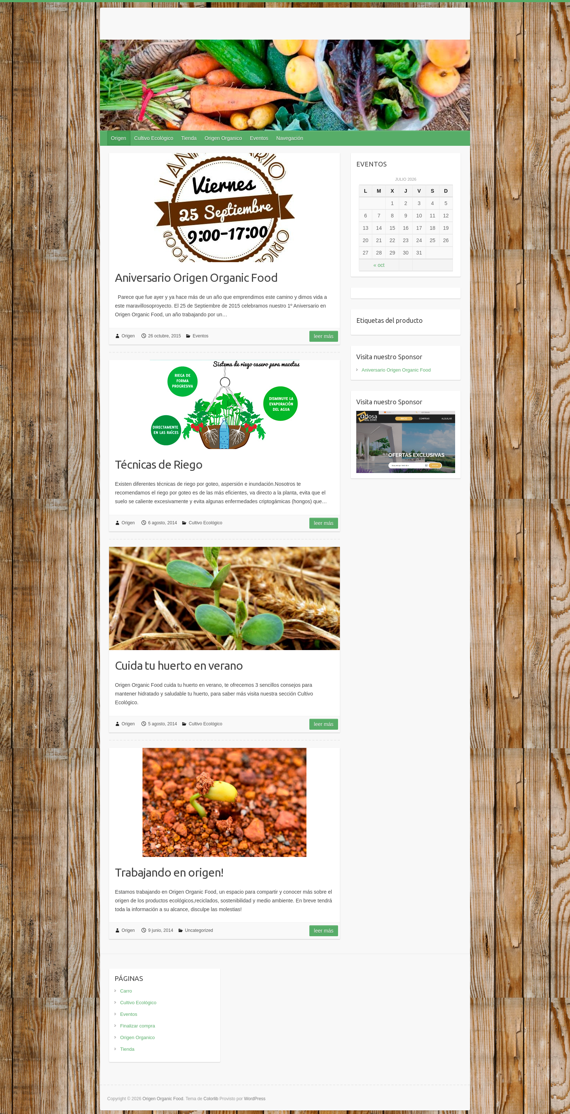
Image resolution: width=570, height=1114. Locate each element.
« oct (378, 265)
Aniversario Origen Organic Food (196, 277)
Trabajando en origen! (169, 872)
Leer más (324, 336)
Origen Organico (223, 138)
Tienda (188, 138)
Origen (118, 138)
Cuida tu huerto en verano (179, 665)
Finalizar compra (137, 1026)
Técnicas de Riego (158, 464)
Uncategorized (199, 930)
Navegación (289, 138)
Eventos (259, 138)
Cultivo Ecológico (153, 138)
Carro (126, 991)
